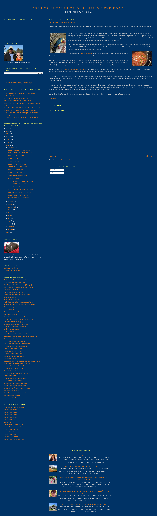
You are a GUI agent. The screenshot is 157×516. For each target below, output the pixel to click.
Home (101, 156)
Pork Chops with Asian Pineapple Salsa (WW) (18, 302)
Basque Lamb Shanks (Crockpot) (14, 368)
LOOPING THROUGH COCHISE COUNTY (21, 181)
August (10, 210)
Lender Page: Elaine (10, 417)
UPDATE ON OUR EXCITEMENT (18, 198)
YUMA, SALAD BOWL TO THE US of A (20, 153)
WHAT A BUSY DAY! (14, 178)
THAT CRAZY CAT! (14, 186)
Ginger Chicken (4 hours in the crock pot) (17, 388)
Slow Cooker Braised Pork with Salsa (15, 317)
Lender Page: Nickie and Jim (13, 427)
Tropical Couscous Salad (12, 395)
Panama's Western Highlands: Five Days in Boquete (20, 110)
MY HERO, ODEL (13, 158)
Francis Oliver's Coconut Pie (13, 353)
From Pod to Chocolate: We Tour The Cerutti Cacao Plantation (23, 108)
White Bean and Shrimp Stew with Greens (17, 334)
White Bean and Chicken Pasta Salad (15, 383)
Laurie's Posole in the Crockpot (13, 292)
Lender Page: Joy (9, 422)
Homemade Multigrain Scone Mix (14, 366)
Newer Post (52, 156)
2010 (8, 137)
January (10, 229)
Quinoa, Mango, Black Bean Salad (15, 378)
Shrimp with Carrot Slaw (11, 329)
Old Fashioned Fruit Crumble (13, 381)
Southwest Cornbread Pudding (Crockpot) (17, 363)
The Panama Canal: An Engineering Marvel (17, 101)
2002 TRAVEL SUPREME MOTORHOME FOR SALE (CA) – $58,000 (84, 504)
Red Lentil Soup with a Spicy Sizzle (15, 326)
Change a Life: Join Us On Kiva (14, 407)
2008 (8, 142)
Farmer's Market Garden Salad (13, 351)
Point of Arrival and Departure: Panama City (17, 98)
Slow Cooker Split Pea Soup (13, 307)
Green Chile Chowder (11, 290)
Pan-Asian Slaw (9, 331)
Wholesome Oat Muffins (11, 398)
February (11, 226)
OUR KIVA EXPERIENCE (16, 170)
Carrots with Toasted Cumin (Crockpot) (16, 324)
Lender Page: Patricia (11, 429)
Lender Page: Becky (10, 412)
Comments (54, 173)
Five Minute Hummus (10, 314)
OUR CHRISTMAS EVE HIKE (17, 164)
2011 (8, 134)
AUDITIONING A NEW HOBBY (17, 175)
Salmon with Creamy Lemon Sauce (15, 385)
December (11, 147)
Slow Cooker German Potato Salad (15, 312)
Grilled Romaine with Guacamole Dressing (17, 294)
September (11, 207)
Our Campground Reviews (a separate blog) (18, 83)
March (10, 224)
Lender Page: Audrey (10, 409)
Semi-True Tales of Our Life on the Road (78, 8)
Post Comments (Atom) (65, 160)
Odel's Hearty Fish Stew (11, 339)
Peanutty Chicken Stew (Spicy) (13, 322)
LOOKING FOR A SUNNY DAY (17, 184)
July (9, 212)
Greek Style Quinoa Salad (12, 358)
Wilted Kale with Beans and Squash (15, 282)
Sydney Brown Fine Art (11, 268)
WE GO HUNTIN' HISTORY (16, 172)
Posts (52, 170)
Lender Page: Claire (10, 414)
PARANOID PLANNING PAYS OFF (19, 195)
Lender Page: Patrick (10, 432)
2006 (8, 233)
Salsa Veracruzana (86, 53)
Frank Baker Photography (12, 270)
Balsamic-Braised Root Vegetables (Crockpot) (18, 319)
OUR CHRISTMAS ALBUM (16, 156)
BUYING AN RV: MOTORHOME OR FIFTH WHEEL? (84, 466)
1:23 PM (53, 98)
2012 (8, 131)
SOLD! (84, 455)
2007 (8, 145)
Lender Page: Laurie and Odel (13, 424)
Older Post (149, 156)
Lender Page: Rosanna (11, 434)
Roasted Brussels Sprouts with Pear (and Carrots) (19, 304)
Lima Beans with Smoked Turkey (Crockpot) (17, 344)
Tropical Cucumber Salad (12, 390)
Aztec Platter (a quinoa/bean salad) (15, 393)
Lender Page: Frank (10, 419)
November (11, 201)
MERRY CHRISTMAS (14, 161)
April (9, 221)
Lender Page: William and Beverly (14, 439)
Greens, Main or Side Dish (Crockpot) (15, 346)
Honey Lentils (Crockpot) (12, 299)
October (10, 204)
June (9, 215)
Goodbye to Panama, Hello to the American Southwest (21, 117)
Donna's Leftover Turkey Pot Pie (14, 349)
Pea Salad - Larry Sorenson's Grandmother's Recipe (20, 336)
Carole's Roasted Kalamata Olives (14, 371)
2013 (8, 128)
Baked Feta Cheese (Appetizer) (14, 356)
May (9, 218)
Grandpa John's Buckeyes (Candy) (15, 341)
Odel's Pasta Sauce (10, 309)
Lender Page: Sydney (11, 437)
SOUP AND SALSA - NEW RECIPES (65, 22)
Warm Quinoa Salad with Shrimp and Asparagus (19, 287)
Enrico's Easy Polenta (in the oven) (15, 280)
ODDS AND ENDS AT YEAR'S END (19, 150)
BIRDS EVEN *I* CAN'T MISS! (17, 167)
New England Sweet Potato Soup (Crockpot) (18, 285)
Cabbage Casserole (10, 297)
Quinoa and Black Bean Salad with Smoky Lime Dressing (22, 361)
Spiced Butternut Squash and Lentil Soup (73, 69)
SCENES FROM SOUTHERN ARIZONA (20, 189)
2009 (8, 139)
